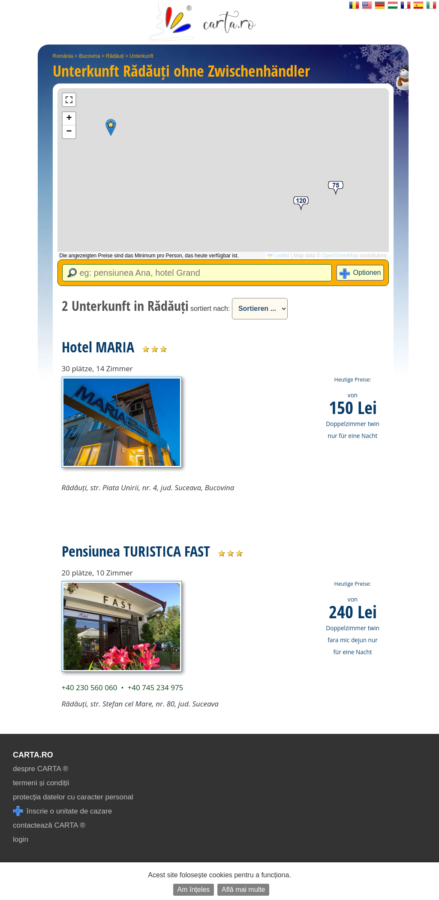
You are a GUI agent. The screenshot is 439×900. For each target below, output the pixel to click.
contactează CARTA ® (49, 825)
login (20, 839)
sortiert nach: (210, 308)
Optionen (367, 272)
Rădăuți (114, 56)
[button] (110, 127)
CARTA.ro (33, 755)
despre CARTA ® (40, 769)
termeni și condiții (41, 783)
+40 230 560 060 (89, 687)
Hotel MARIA (98, 347)
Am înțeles (193, 889)
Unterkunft (141, 56)
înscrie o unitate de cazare (62, 811)
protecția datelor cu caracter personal (73, 797)
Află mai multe (243, 889)
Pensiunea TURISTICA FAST (136, 551)
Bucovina (89, 56)
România (63, 56)
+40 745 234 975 (155, 687)
